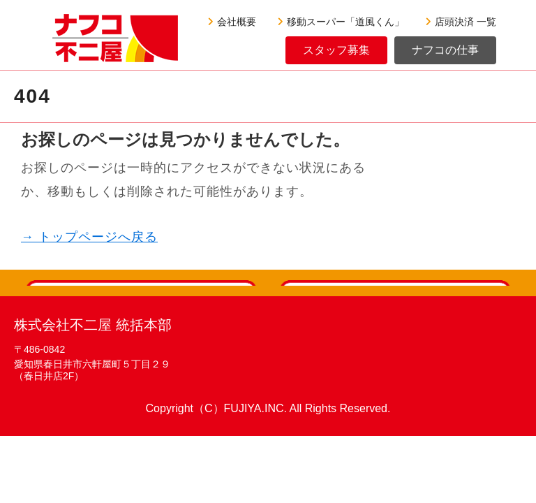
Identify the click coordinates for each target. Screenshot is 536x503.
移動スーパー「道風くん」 (340, 21)
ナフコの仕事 (445, 50)
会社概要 (231, 21)
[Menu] (10, 21)
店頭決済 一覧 (460, 21)
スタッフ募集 (336, 50)
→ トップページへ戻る (89, 237)
